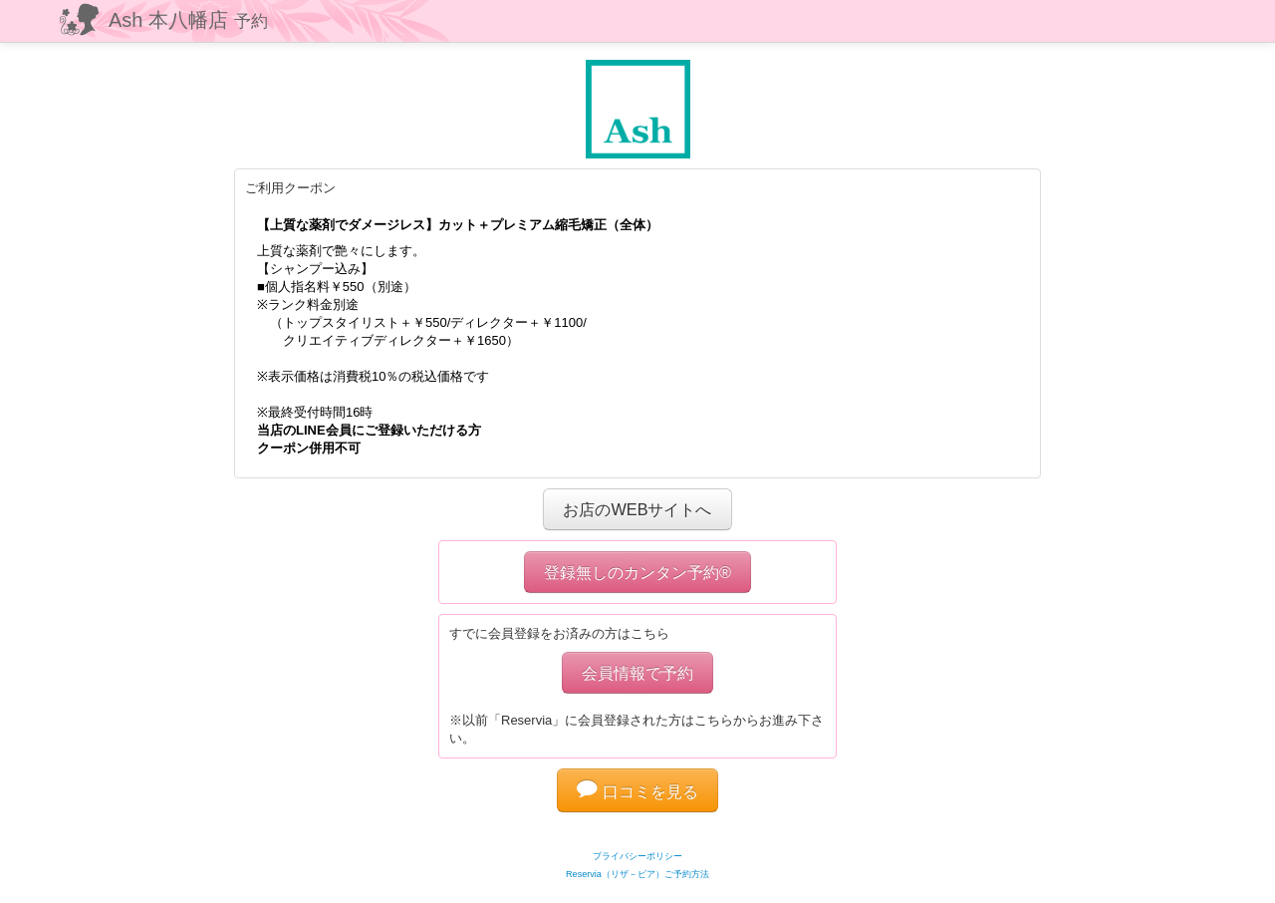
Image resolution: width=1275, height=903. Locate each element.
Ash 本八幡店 (188, 20)
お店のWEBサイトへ (637, 509)
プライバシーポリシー (637, 856)
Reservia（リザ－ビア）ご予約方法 (637, 874)
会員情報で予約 (637, 673)
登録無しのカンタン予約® (637, 572)
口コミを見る (637, 791)
